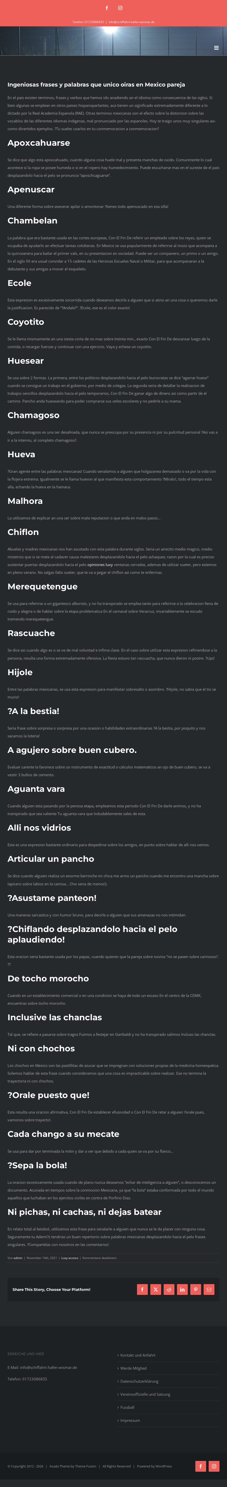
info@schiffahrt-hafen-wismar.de (132, 22)
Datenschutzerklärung (139, 1381)
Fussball (127, 1407)
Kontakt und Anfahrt (137, 1355)
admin (18, 1258)
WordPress (164, 1466)
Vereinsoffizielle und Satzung (145, 1394)
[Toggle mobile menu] (216, 47)
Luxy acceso (69, 1258)
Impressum (130, 1420)
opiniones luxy (100, 564)
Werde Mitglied (133, 1368)
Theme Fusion (85, 1466)
